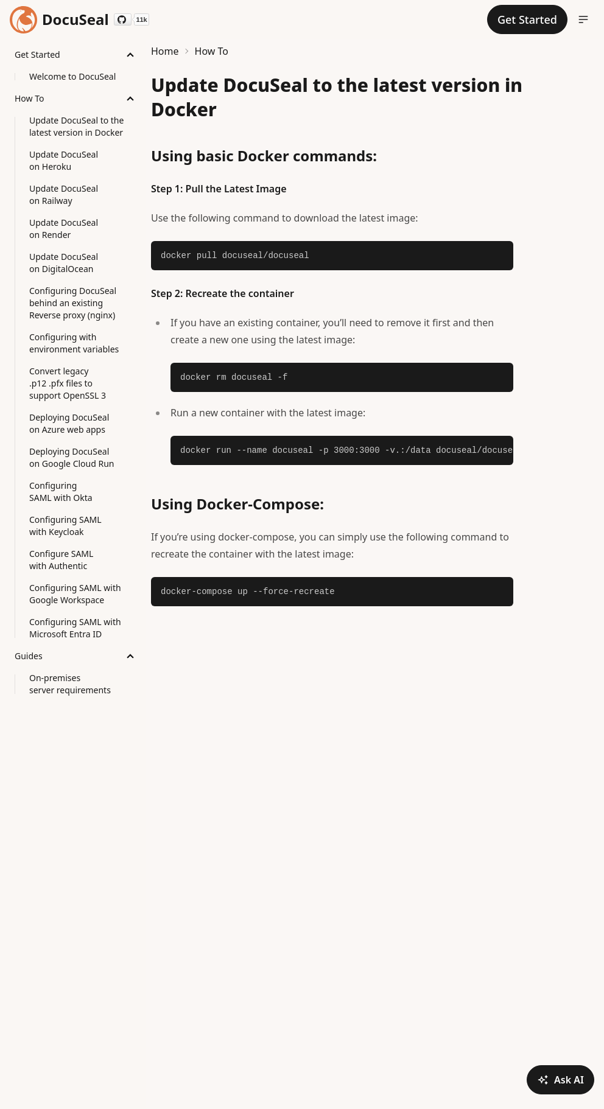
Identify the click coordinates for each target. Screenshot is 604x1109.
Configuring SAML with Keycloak (65, 525)
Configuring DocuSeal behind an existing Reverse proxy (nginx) (72, 303)
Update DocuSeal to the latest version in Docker (76, 126)
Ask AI (560, 1079)
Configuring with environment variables (74, 343)
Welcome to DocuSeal (72, 76)
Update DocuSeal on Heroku (63, 160)
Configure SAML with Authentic (61, 560)
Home (165, 51)
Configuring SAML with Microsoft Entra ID (75, 628)
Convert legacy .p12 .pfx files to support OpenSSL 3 (67, 383)
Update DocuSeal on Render (63, 228)
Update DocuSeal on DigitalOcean (63, 263)
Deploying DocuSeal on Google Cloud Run (71, 457)
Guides (29, 656)
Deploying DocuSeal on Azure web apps (69, 423)
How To (29, 98)
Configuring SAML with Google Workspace (75, 594)
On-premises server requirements (70, 684)
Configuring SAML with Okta (61, 491)
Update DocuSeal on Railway (63, 194)
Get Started (37, 54)
